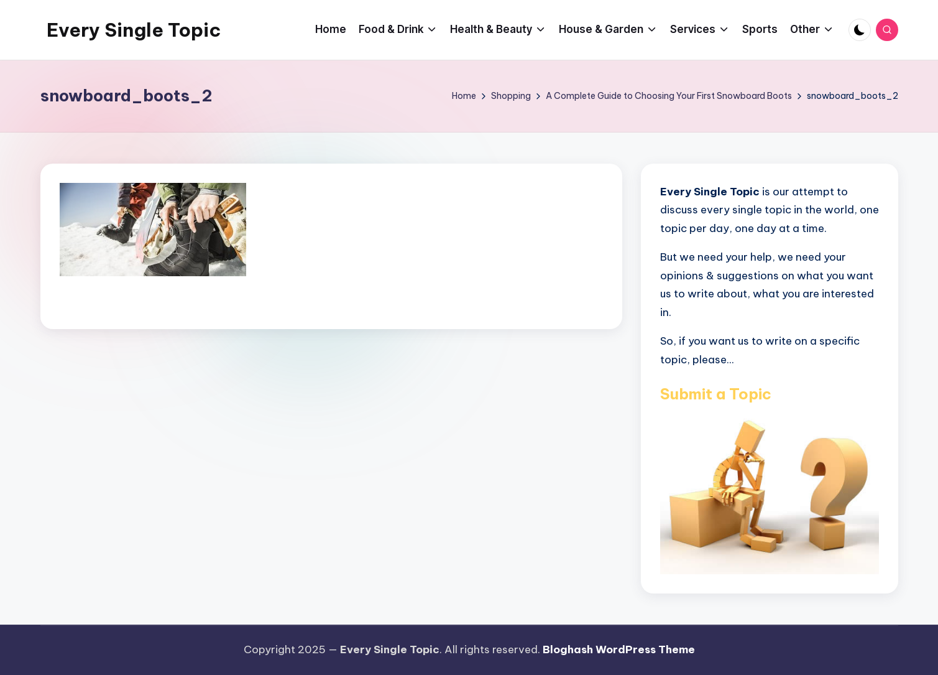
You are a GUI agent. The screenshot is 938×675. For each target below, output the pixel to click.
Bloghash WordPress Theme (619, 649)
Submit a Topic (715, 393)
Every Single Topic (134, 30)
